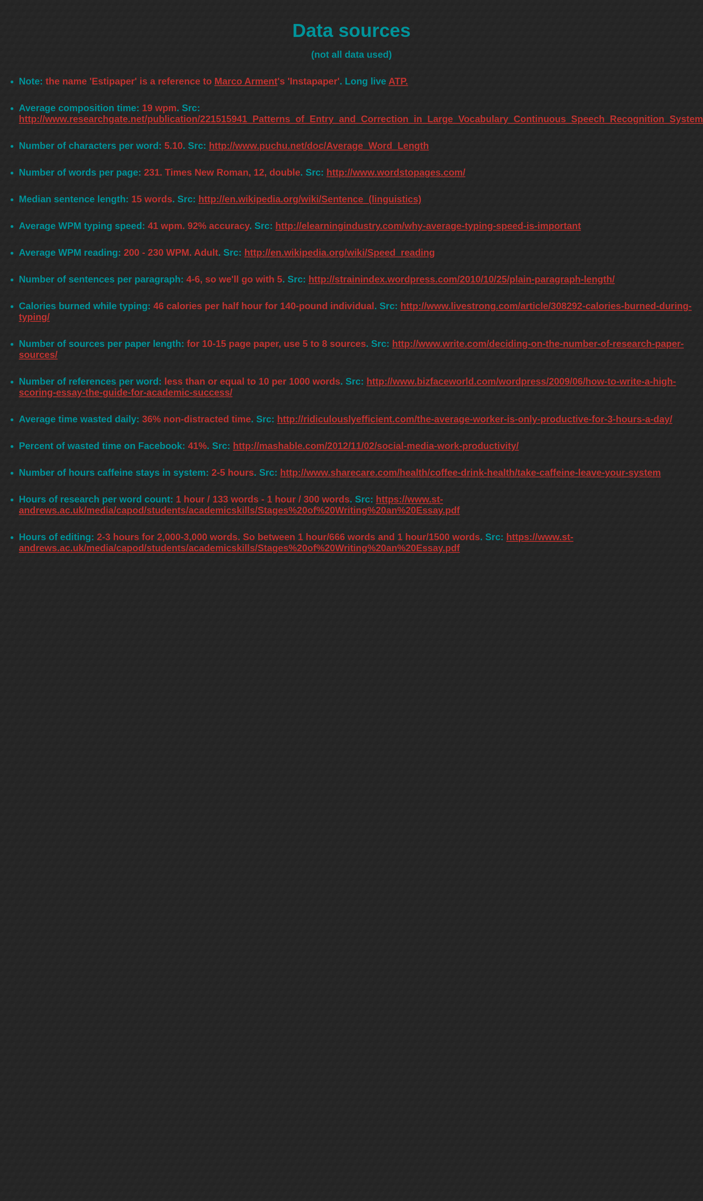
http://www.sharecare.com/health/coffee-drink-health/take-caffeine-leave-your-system (470, 472)
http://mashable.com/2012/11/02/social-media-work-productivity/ (376, 445)
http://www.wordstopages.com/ (396, 172)
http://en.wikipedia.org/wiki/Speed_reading (339, 252)
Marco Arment (245, 81)
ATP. (398, 81)
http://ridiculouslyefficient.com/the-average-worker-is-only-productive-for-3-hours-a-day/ (474, 419)
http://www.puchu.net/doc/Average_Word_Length (319, 145)
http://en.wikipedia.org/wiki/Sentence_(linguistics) (309, 199)
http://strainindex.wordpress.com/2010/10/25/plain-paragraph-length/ (462, 279)
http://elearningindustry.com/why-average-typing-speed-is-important (428, 225)
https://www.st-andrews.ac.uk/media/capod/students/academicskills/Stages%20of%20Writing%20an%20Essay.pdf (239, 504)
